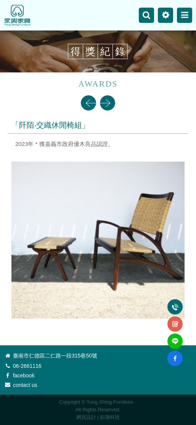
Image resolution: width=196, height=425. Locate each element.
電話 (175, 302)
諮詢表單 (175, 319)
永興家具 (17, 15)
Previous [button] (88, 103)
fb (175, 354)
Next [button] (107, 103)
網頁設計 (86, 417)
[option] (98, 214)
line (175, 337)
